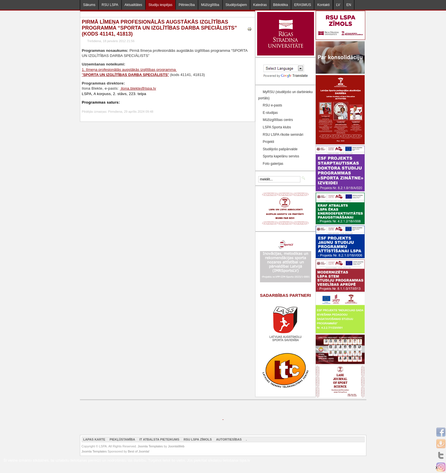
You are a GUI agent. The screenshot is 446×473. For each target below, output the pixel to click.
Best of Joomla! (138, 451)
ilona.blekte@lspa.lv (138, 88)
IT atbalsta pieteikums (159, 439)
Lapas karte (94, 439)
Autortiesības (229, 439)
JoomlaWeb (176, 446)
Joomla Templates (150, 446)
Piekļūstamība (122, 439)
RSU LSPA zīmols (197, 439)
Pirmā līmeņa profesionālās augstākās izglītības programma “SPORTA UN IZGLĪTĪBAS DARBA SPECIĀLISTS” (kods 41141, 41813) (159, 28)
